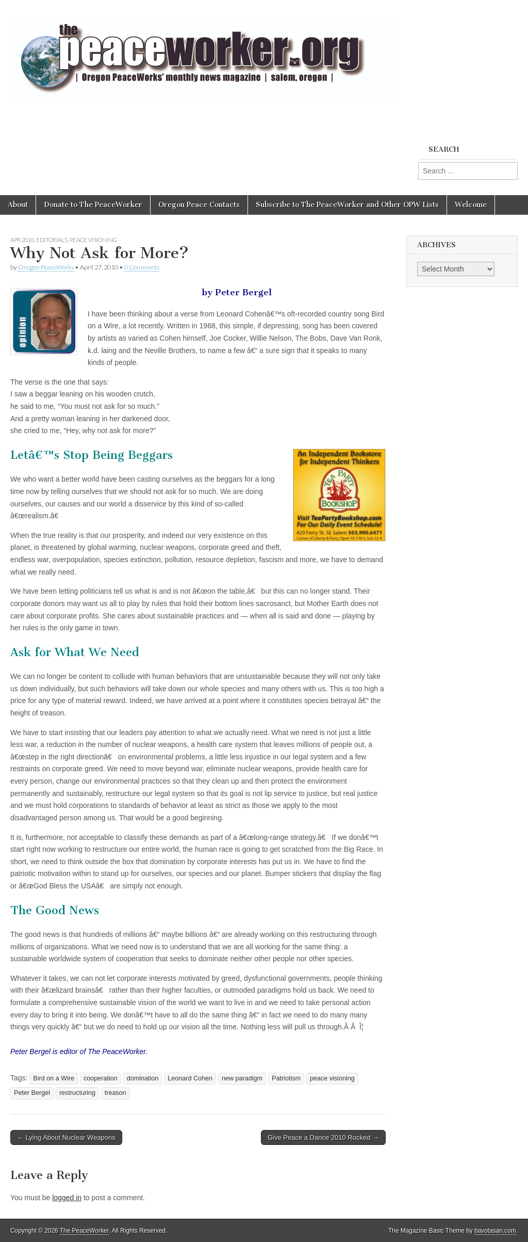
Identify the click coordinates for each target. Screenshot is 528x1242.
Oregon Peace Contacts (199, 204)
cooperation (101, 1078)
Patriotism (286, 1078)
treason (115, 1092)
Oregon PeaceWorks (46, 267)
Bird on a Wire (53, 1078)
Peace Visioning (93, 239)
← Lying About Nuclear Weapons (66, 1137)
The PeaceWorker (84, 1230)
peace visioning (332, 1078)
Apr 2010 (22, 239)
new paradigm (242, 1078)
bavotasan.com (495, 1230)
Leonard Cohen (190, 1078)
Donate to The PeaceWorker (93, 204)
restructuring (77, 1092)
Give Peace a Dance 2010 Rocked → (323, 1137)
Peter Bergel (32, 1092)
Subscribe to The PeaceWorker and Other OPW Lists (347, 204)
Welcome (471, 204)
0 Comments (141, 267)
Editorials (52, 239)
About (18, 204)
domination (143, 1078)
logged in (66, 1197)
